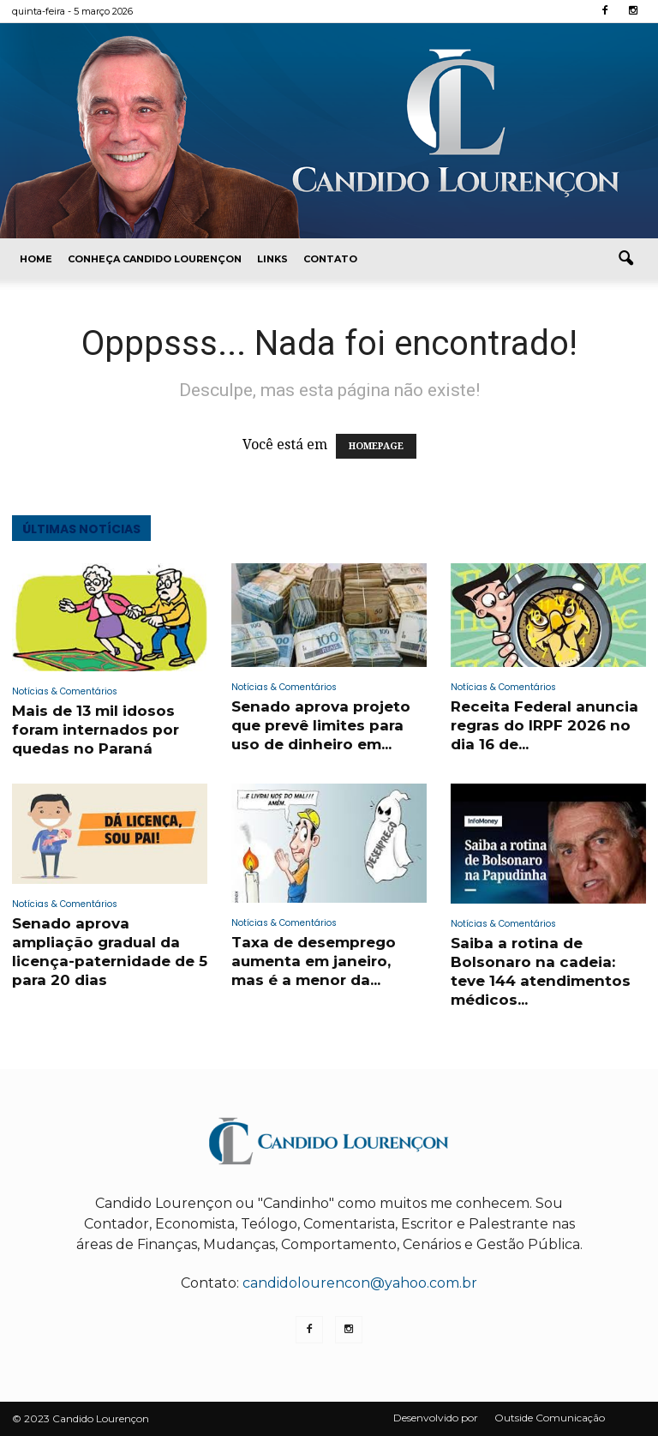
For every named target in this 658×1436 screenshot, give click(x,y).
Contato (330, 259)
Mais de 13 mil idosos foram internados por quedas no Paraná (95, 729)
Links (272, 259)
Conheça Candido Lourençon (155, 259)
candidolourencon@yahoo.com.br (359, 1283)
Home (36, 259)
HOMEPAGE (376, 446)
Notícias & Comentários (64, 691)
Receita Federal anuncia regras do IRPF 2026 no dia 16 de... (544, 725)
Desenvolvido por (435, 1417)
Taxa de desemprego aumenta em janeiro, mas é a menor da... (313, 961)
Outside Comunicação (549, 1417)
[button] (625, 258)
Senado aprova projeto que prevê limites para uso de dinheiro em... (320, 725)
